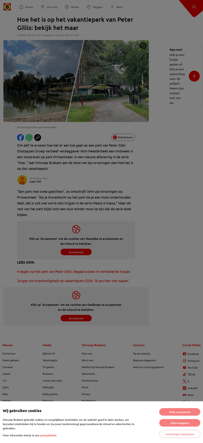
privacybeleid (48, 435)
